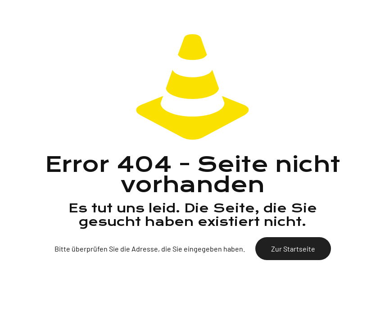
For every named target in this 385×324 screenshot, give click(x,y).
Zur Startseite (293, 248)
